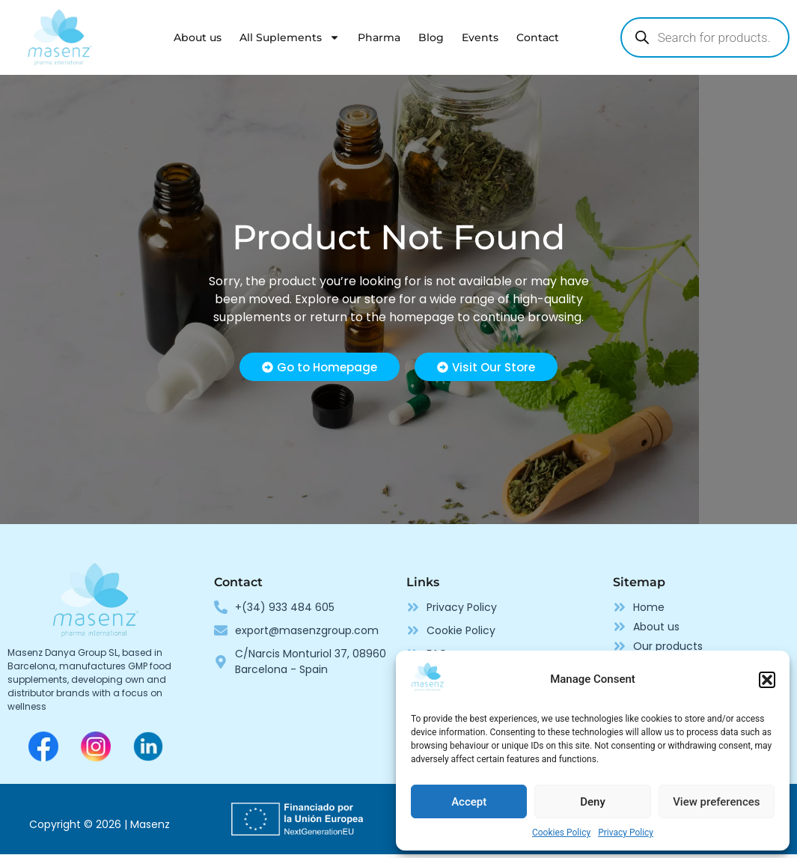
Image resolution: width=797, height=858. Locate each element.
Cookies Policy (561, 832)
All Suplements (289, 37)
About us (198, 37)
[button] (767, 679)
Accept (468, 802)
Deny (592, 802)
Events (480, 37)
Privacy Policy (625, 832)
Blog (431, 37)
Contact (537, 37)
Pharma (379, 37)
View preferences (716, 802)
